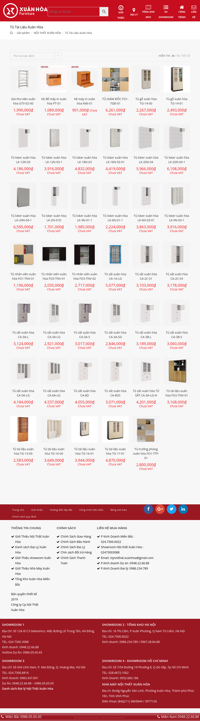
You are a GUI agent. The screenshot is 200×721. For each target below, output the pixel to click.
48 (172, 56)
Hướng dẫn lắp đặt (61, 509)
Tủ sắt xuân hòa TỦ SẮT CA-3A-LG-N (146, 393)
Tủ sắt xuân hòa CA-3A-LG (54, 334)
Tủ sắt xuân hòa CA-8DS (115, 393)
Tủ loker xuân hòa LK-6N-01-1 (115, 218)
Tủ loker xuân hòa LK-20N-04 (146, 159)
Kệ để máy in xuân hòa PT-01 (54, 101)
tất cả (186, 56)
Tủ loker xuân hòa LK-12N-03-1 (54, 159)
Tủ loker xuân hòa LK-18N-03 (84, 159)
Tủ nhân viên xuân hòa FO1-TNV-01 (23, 276)
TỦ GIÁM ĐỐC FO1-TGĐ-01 (115, 101)
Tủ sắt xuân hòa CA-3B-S (177, 334)
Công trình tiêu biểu (91, 509)
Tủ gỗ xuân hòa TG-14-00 (145, 101)
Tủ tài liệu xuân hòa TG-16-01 (84, 451)
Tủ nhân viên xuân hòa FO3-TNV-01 (54, 276)
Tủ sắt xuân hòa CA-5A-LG (23, 393)
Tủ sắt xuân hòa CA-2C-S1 (146, 276)
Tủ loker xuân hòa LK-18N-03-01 (115, 159)
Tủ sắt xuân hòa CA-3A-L (23, 334)
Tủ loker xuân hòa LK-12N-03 (23, 159)
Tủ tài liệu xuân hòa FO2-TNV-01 (177, 393)
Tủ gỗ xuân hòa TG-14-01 (176, 101)
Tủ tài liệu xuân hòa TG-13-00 (23, 451)
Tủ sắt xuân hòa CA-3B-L (146, 334)
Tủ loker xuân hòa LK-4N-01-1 (84, 218)
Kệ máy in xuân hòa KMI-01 (84, 101)
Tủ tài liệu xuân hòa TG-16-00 (54, 451)
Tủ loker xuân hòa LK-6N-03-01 (146, 218)
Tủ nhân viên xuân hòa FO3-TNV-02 (84, 276)
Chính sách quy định (24, 516)
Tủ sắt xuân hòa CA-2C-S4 (177, 276)
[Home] (11, 33)
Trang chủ (18, 509)
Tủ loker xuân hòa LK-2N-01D (54, 218)
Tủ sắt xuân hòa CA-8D (85, 393)
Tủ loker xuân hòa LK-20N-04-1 (176, 159)
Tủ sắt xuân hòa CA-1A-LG (115, 276)
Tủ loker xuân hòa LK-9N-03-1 (176, 218)
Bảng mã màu (118, 509)
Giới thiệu (37, 509)
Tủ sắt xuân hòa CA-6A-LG (54, 393)
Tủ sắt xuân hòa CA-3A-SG (115, 334)
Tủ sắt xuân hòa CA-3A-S (85, 334)
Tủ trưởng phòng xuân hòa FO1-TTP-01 (146, 453)
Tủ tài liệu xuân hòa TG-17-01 (115, 451)
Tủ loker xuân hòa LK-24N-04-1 (23, 218)
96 (178, 56)
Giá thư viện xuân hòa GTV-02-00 (23, 101)
